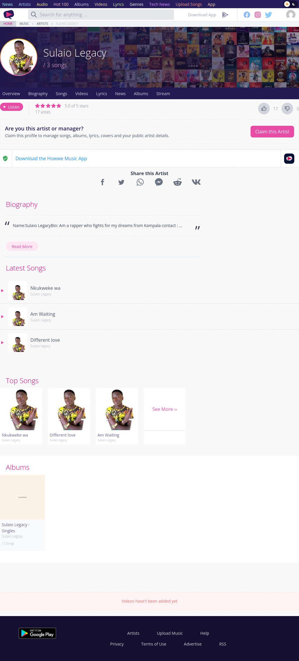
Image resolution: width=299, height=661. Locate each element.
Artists (42, 24)
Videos (81, 93)
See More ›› (164, 409)
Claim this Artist (272, 131)
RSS (222, 644)
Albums (141, 93)
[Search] (33, 14)
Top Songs (22, 380)
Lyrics (101, 93)
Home (8, 24)
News (120, 93)
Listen (11, 107)
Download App (202, 15)
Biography (38, 93)
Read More (22, 246)
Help (204, 633)
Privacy (117, 644)
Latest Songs (26, 268)
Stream (163, 93)
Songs (61, 93)
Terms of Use (153, 644)
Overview (11, 93)
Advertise (193, 644)
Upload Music (170, 633)
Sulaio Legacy (67, 24)
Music (24, 24)
